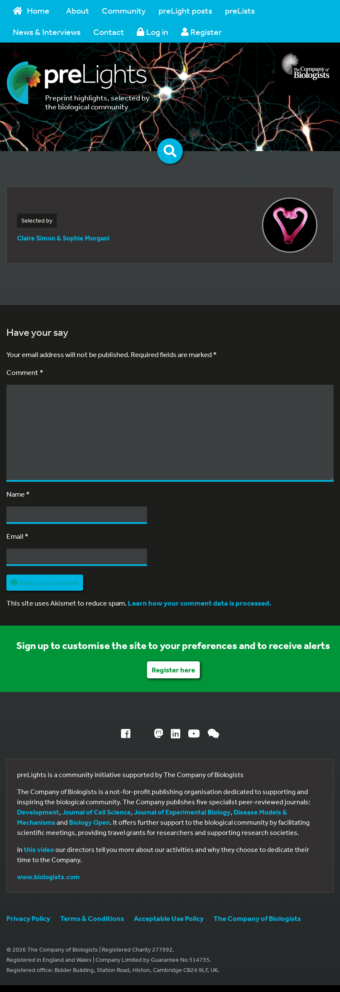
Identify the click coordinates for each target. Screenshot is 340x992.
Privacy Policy (28, 918)
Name (18, 493)
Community (124, 10)
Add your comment (45, 582)
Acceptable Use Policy (169, 918)
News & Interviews (47, 32)
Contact (108, 32)
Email (17, 536)
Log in (152, 32)
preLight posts (185, 10)
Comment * (24, 372)
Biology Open (89, 822)
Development (38, 812)
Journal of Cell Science (96, 812)
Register (201, 32)
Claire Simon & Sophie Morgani (63, 238)
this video (39, 849)
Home (31, 10)
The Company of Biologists (257, 918)
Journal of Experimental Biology (182, 812)
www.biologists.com (48, 876)
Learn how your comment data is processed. (199, 602)
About (77, 10)
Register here (173, 669)
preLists (240, 10)
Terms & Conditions (92, 918)
